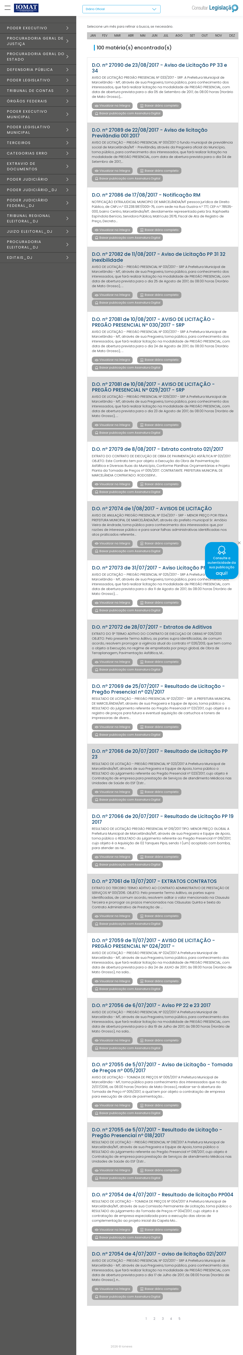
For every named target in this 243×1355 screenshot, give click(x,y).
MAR (117, 36)
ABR (131, 36)
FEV (104, 36)
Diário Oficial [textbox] (96, 9)
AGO (179, 36)
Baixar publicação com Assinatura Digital (129, 114)
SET (192, 36)
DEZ (232, 36)
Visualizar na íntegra (114, 106)
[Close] (239, 541)
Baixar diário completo (162, 106)
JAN (93, 36)
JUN (155, 36)
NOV (219, 36)
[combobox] (121, 9)
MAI (143, 36)
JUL (166, 36)
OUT (205, 36)
